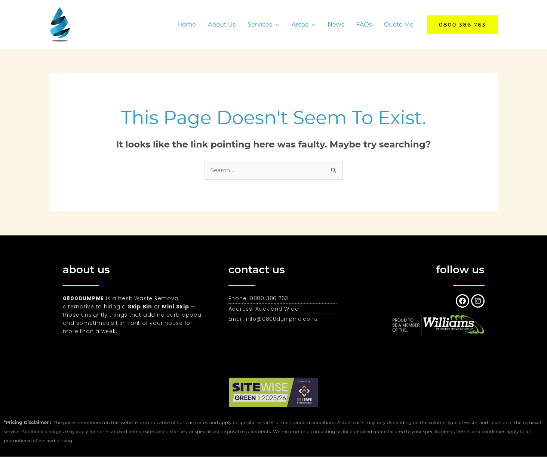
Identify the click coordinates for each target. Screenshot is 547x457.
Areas (300, 24)
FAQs (364, 24)
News (336, 24)
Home (186, 24)
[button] (462, 24)
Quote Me (399, 24)
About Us (222, 24)
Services (260, 24)
